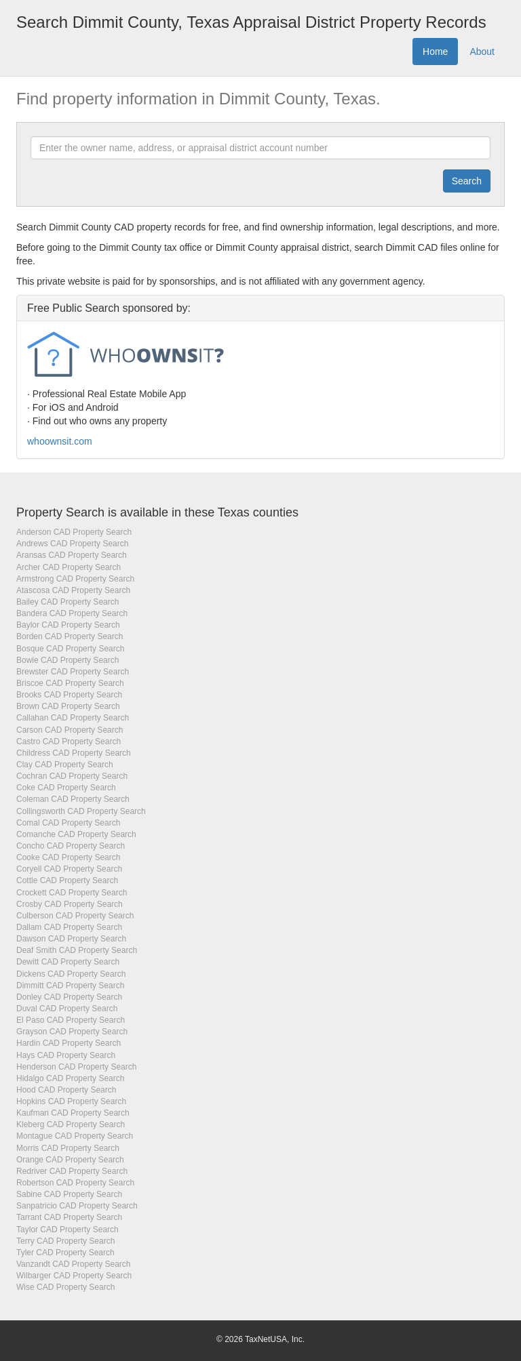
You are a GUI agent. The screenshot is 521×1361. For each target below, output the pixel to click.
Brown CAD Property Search (68, 706)
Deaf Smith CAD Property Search (76, 950)
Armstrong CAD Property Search (75, 579)
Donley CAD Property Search (69, 997)
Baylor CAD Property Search (68, 625)
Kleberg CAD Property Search (70, 1124)
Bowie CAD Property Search (67, 660)
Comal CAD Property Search (68, 823)
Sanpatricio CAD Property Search (77, 1206)
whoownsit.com (59, 441)
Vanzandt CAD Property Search (73, 1264)
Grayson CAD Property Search (72, 1031)
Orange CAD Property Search (70, 1159)
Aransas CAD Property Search (71, 555)
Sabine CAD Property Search (69, 1194)
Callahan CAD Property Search (72, 718)
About (482, 51)
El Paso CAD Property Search (70, 1020)
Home (435, 51)
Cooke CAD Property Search (68, 857)
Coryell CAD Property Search (69, 869)
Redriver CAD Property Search (72, 1171)
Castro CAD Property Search (68, 741)
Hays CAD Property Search (65, 1055)
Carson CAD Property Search (69, 730)
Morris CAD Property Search (67, 1148)
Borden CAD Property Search (69, 636)
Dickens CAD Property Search (71, 974)
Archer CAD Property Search (68, 567)
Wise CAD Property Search (65, 1287)
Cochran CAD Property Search (72, 776)
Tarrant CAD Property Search (69, 1217)
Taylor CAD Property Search (67, 1229)
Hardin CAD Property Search (68, 1043)
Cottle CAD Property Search (67, 880)
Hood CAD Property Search (66, 1090)
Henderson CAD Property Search (76, 1067)
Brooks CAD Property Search (69, 694)
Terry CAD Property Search (65, 1241)
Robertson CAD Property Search (75, 1182)
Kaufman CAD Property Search (73, 1113)
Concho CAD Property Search (70, 846)
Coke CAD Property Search (66, 787)
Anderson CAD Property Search (74, 532)
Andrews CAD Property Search (72, 543)
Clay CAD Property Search (64, 764)
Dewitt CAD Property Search (67, 962)
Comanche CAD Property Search (76, 834)
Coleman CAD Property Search (73, 799)
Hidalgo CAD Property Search (70, 1078)
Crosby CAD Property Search (69, 904)
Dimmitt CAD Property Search (70, 985)
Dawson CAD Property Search (71, 938)
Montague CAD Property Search (74, 1136)
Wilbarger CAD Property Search (74, 1275)
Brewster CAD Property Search (72, 671)
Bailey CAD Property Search (67, 602)
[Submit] (466, 180)
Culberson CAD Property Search (75, 915)
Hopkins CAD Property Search (71, 1101)
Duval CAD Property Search (66, 1008)
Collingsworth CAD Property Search (81, 811)
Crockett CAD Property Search (71, 892)
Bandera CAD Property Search (72, 613)
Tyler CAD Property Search (65, 1252)
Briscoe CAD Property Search (70, 683)
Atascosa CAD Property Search (73, 590)
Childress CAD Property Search (73, 753)
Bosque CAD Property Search (70, 648)
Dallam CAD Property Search (69, 927)
